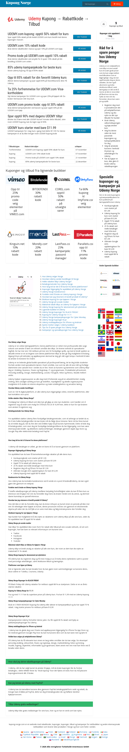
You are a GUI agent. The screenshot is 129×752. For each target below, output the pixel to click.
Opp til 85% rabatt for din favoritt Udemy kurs (37, 77)
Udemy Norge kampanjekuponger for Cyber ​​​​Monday (64, 317)
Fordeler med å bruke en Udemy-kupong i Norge (62, 294)
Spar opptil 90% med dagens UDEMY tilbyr (35, 116)
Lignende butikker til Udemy (53, 309)
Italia (104, 732)
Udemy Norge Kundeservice (53, 292)
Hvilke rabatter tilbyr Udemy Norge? (57, 281)
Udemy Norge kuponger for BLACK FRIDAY (60, 312)
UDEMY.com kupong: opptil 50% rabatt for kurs (38, 34)
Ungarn (93, 737)
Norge (71, 737)
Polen (49, 732)
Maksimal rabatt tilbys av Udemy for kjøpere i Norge (63, 304)
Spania (25, 732)
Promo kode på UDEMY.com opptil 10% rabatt (37, 56)
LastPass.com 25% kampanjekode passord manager (64, 251)
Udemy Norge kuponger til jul (54, 320)
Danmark (82, 737)
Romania (82, 732)
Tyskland (60, 732)
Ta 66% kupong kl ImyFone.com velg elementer (86, 198)
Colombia (64, 734)
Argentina (76, 734)
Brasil (95, 734)
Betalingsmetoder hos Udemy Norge (57, 284)
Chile (54, 734)
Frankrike (94, 732)
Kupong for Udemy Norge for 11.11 (57, 314)
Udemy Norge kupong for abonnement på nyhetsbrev (64, 307)
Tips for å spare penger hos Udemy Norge (59, 327)
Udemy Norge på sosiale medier (55, 302)
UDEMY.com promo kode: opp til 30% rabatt (36, 104)
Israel (61, 737)
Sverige (103, 737)
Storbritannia (37, 732)
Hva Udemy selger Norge (52, 276)
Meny (117, 4)
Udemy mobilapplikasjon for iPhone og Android (61, 322)
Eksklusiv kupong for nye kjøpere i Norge (59, 299)
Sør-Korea (25, 737)
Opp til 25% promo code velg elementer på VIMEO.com (17, 201)
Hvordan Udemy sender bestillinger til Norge (60, 279)
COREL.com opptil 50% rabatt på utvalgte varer (62, 199)
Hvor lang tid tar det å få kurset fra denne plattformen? (65, 286)
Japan (104, 734)
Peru (87, 734)
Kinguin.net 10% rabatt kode (17, 249)
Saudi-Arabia (50, 737)
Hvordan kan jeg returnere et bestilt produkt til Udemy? (65, 297)
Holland (71, 732)
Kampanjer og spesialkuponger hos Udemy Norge (63, 330)
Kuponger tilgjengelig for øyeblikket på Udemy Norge (64, 289)
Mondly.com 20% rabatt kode (40, 249)
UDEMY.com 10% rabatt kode (26, 45)
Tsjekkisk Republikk (29, 734)
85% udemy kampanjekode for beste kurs (34, 67)
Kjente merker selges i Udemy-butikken (58, 325)
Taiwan (37, 737)
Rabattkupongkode (70, 739)
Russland (54, 739)
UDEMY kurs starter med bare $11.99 (32, 128)
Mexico (44, 734)
